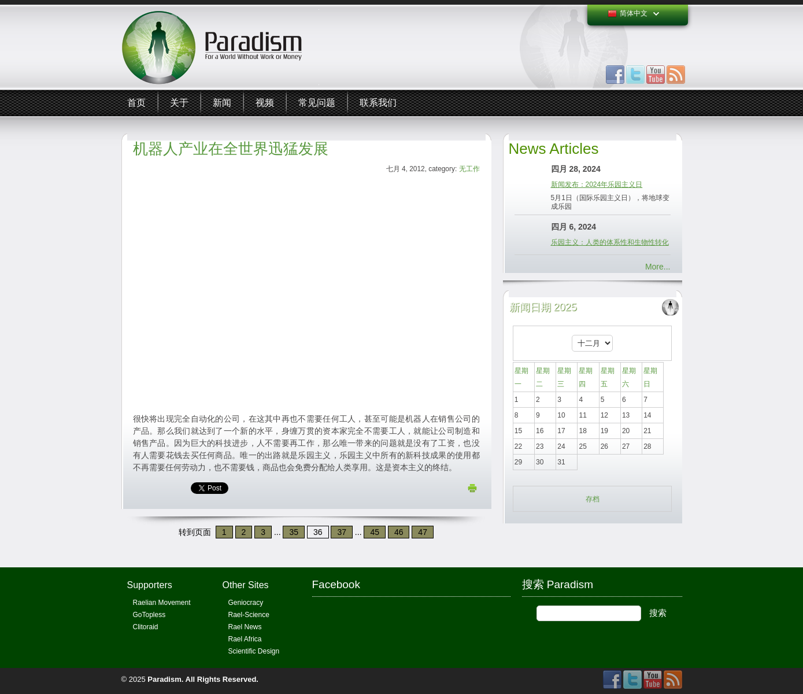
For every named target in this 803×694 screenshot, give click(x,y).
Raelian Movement (162, 603)
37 (341, 532)
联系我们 (378, 103)
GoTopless (149, 615)
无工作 (469, 169)
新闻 (222, 103)
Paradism (164, 679)
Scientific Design (254, 651)
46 (399, 532)
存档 (593, 499)
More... (658, 266)
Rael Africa (245, 639)
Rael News (245, 627)
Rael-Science (248, 615)
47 (422, 532)
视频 (265, 103)
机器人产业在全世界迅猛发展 (230, 148)
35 (293, 532)
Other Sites (246, 585)
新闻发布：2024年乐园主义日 (597, 184)
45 (374, 532)
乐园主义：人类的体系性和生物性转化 (610, 242)
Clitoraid (145, 627)
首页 (136, 103)
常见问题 (316, 103)
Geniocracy (246, 603)
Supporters (149, 585)
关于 (179, 103)
